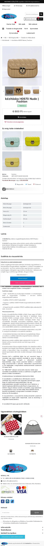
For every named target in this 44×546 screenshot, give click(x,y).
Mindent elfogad (22, 278)
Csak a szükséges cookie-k (22, 282)
